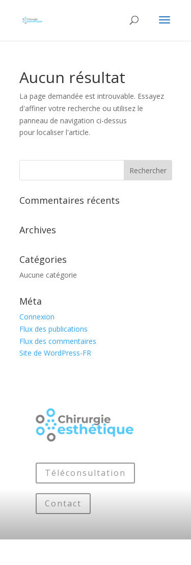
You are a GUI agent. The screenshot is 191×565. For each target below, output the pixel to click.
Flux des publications (53, 329)
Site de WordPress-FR (55, 353)
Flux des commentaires (57, 341)
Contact (63, 503)
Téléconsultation (85, 472)
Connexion (36, 316)
